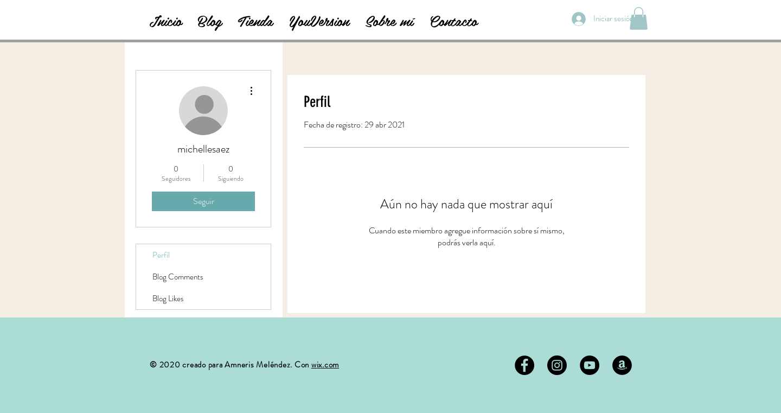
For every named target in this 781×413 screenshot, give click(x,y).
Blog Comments (177, 277)
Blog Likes (168, 298)
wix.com (325, 365)
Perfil (161, 255)
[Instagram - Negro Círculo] (557, 365)
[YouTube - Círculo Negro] (589, 365)
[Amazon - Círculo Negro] (622, 365)
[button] (638, 18)
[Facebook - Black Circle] (524, 365)
